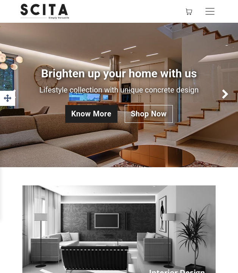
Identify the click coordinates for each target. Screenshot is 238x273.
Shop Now (149, 113)
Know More (91, 113)
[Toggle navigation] (210, 11)
